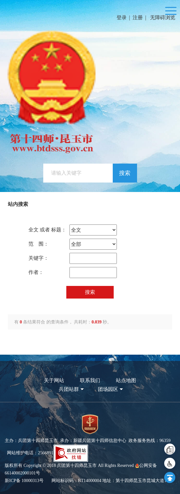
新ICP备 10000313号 (24, 480)
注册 (138, 17)
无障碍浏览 (162, 17)
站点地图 (126, 380)
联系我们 (90, 380)
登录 (122, 17)
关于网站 (54, 380)
